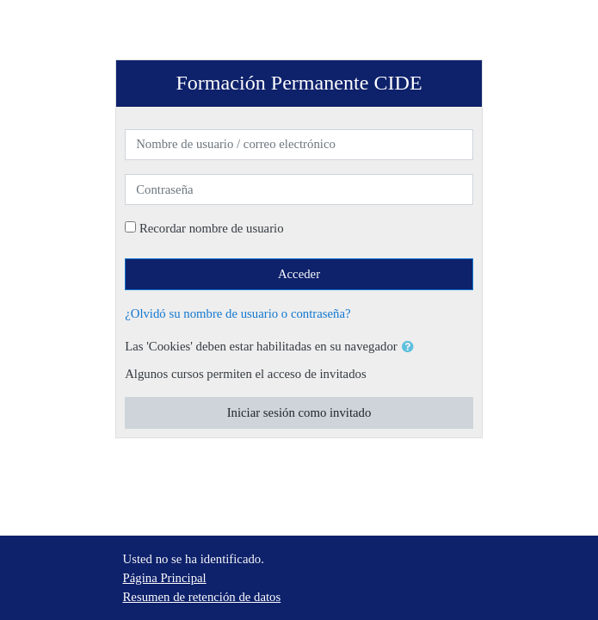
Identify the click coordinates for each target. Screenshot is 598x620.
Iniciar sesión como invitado (299, 412)
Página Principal (165, 578)
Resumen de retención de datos (202, 597)
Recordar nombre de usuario (211, 228)
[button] (411, 347)
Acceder (299, 274)
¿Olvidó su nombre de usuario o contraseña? (237, 313)
